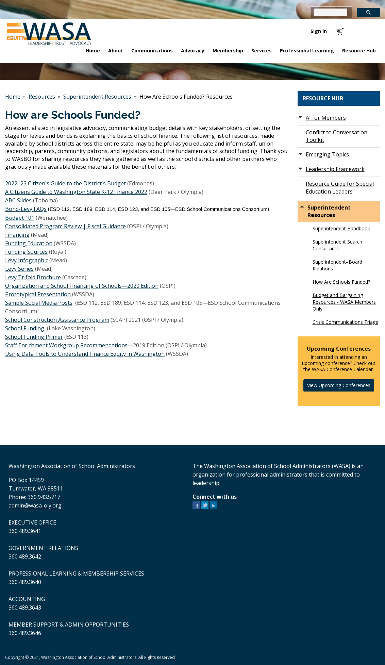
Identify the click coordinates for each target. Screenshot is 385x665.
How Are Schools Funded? (341, 282)
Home (12, 96)
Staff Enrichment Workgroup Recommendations (66, 345)
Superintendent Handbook (341, 228)
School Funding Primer (34, 336)
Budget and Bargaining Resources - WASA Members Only (344, 302)
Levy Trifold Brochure (33, 277)
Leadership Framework (335, 169)
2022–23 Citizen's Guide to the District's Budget (65, 183)
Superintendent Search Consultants (337, 245)
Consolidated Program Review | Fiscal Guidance (65, 226)
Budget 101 (19, 217)
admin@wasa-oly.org (35, 505)
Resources (42, 96)
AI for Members (326, 117)
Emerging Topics (327, 154)
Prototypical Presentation (38, 294)
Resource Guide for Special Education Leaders (340, 187)
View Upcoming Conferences (338, 385)
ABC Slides (18, 200)
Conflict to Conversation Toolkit (336, 136)
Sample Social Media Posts (38, 302)
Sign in (319, 31)
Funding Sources (26, 251)
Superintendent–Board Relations (337, 265)
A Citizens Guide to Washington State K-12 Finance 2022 (76, 192)
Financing (17, 234)
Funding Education (28, 243)
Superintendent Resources (97, 96)
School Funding (24, 328)
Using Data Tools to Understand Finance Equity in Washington (85, 354)
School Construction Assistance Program (57, 319)
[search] (330, 12)
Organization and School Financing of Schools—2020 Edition (81, 285)
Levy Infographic (26, 260)
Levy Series (19, 268)
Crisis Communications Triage (345, 322)
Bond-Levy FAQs (26, 209)
